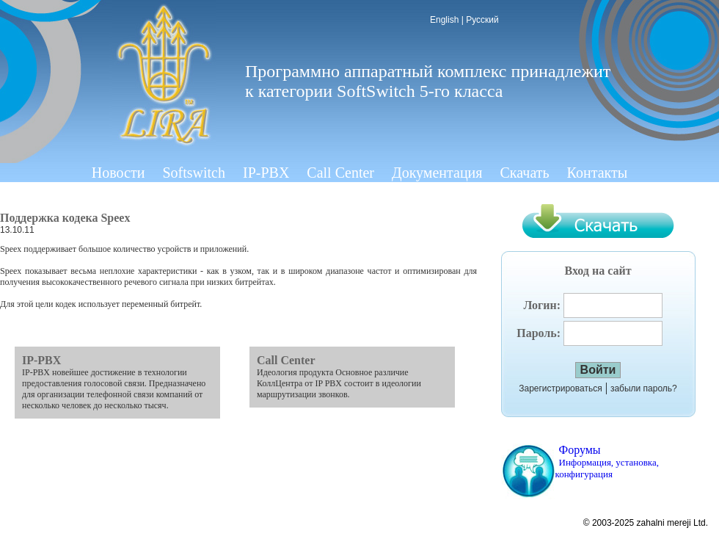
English (444, 20)
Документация (437, 172)
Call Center (340, 172)
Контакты (597, 172)
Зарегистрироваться (560, 388)
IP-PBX (266, 172)
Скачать (525, 172)
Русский (482, 20)
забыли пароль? (643, 388)
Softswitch (193, 172)
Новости (118, 172)
